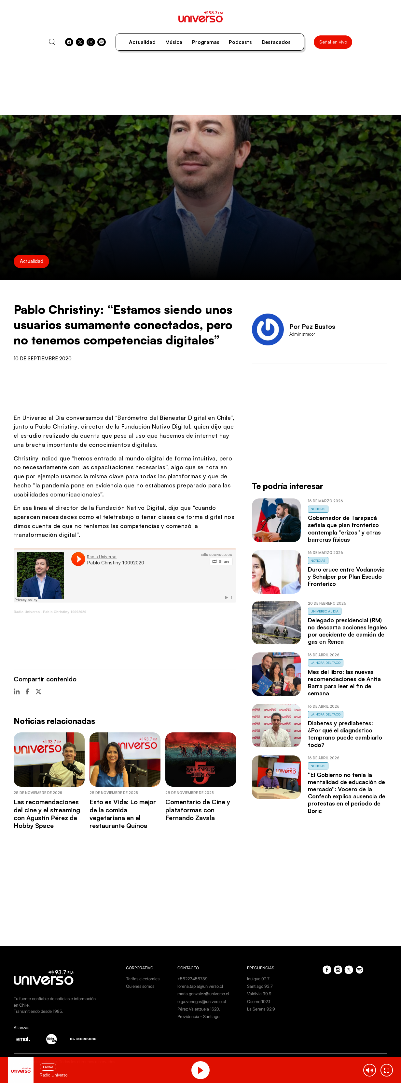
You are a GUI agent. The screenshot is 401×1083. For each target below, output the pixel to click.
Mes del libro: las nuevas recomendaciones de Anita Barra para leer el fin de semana (344, 682)
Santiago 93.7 (260, 986)
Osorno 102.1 (258, 1001)
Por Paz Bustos (312, 326)
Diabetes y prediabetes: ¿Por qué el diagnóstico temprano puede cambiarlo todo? (345, 733)
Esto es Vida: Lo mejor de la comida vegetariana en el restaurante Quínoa (123, 814)
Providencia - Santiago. (198, 1016)
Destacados (276, 42)
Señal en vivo (333, 42)
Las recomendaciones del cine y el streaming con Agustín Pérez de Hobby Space (47, 814)
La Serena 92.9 (261, 1009)
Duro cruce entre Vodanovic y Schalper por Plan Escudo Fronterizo (346, 576)
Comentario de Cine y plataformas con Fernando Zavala (197, 810)
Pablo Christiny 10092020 (64, 612)
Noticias (318, 509)
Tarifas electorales (142, 978)
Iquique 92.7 (258, 978)
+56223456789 (192, 978)
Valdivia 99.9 (259, 993)
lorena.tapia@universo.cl (200, 986)
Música (173, 42)
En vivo (48, 1067)
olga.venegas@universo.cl (201, 1001)
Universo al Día (325, 611)
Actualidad (142, 42)
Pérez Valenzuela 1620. (198, 1009)
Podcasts (240, 42)
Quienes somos (140, 986)
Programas (205, 42)
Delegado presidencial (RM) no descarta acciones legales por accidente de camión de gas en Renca (347, 630)
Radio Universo (27, 612)
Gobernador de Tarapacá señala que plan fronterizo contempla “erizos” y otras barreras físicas (344, 528)
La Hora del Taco (325, 662)
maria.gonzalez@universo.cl (203, 993)
